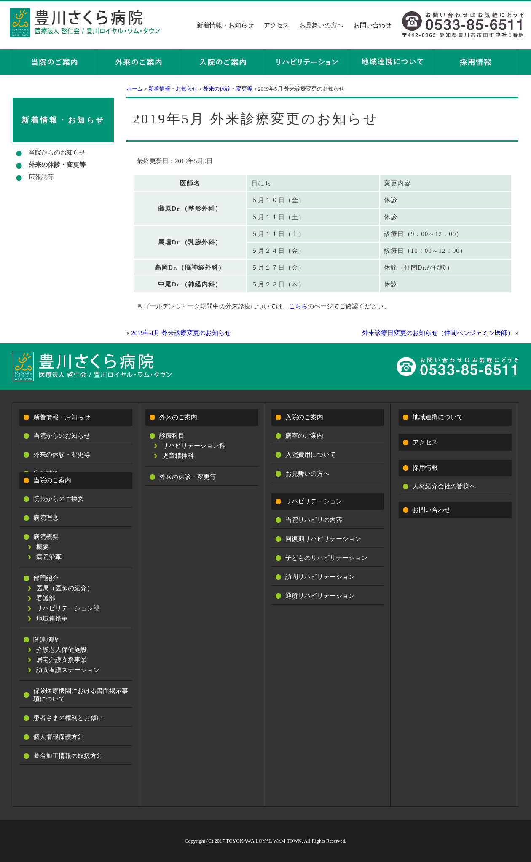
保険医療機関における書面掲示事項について (80, 695)
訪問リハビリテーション (320, 576)
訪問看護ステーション (67, 670)
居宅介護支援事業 (61, 659)
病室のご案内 (304, 435)
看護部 (45, 598)
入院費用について (310, 454)
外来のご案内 (178, 417)
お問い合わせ (373, 25)
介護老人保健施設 (61, 649)
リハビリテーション (313, 501)
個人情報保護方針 (58, 737)
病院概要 (46, 536)
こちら (298, 306)
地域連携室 (52, 618)
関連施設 (46, 639)
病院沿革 (49, 557)
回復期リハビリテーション (323, 538)
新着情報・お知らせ (225, 25)
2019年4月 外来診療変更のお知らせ (181, 332)
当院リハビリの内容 (313, 520)
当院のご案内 (52, 480)
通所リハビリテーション (320, 595)
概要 (42, 546)
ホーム (134, 89)
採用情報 (425, 467)
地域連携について (438, 417)
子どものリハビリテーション (326, 557)
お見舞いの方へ (321, 25)
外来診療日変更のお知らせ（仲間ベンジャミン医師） (438, 332)
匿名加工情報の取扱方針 (68, 755)
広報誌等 (41, 177)
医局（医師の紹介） (64, 588)
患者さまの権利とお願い (68, 718)
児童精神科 (178, 455)
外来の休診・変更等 (227, 89)
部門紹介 (46, 578)
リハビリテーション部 (67, 608)
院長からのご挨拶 (58, 498)
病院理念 (46, 517)
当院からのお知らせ (57, 152)
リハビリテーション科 (193, 445)
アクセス (276, 25)
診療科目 (172, 435)
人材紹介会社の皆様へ (444, 486)
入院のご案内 (304, 417)
